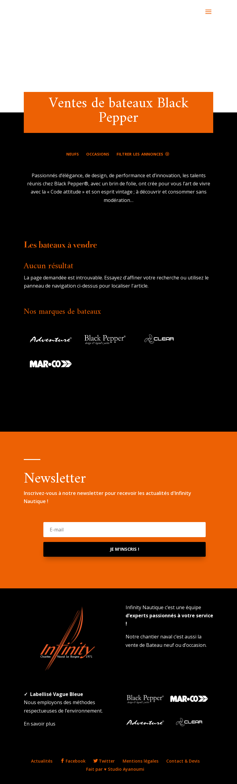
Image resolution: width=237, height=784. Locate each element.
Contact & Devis (183, 761)
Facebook (73, 761)
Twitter (104, 761)
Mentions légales (140, 761)
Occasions (97, 153)
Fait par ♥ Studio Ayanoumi (115, 769)
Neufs (72, 153)
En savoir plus (39, 723)
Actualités (41, 761)
